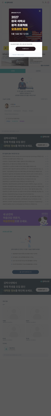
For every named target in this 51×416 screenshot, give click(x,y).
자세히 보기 (25, 49)
